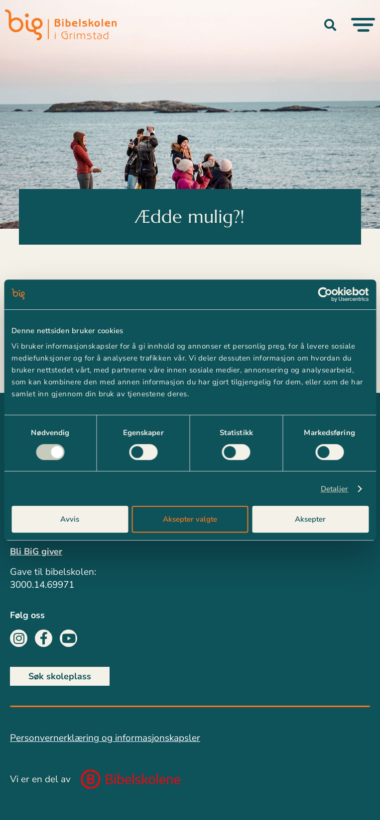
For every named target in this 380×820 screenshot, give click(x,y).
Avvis (69, 519)
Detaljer (335, 489)
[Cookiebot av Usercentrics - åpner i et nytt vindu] (325, 294)
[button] (330, 25)
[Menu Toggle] (363, 25)
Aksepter (310, 519)
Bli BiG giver (36, 551)
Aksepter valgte (190, 519)
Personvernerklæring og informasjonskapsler (105, 737)
